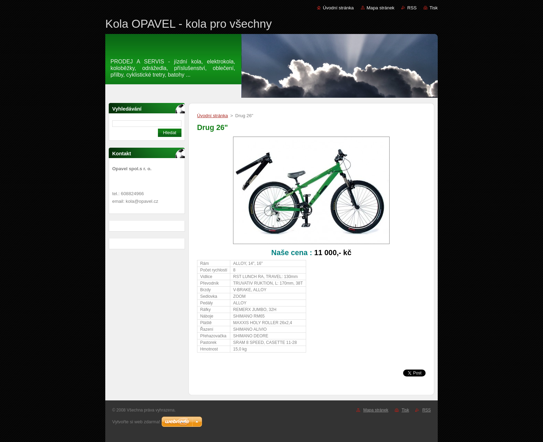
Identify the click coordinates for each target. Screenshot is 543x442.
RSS (412, 7)
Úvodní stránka (338, 7)
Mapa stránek (380, 7)
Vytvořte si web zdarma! (136, 421)
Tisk (433, 7)
